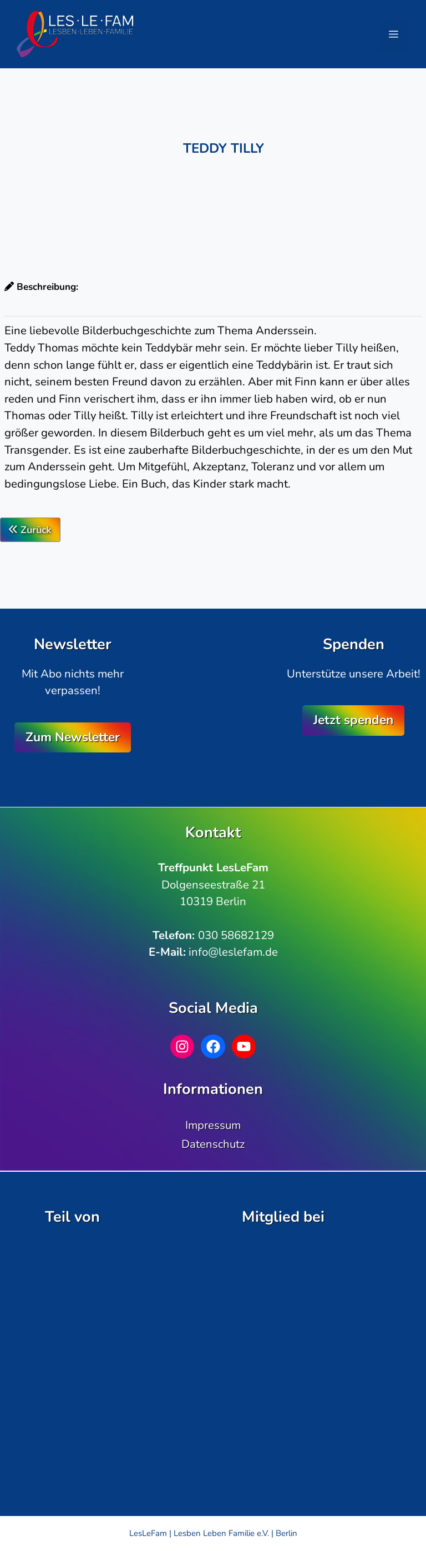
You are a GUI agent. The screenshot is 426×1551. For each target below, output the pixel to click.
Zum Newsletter (73, 737)
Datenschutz (213, 1144)
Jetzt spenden (353, 720)
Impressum (213, 1125)
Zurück (30, 529)
